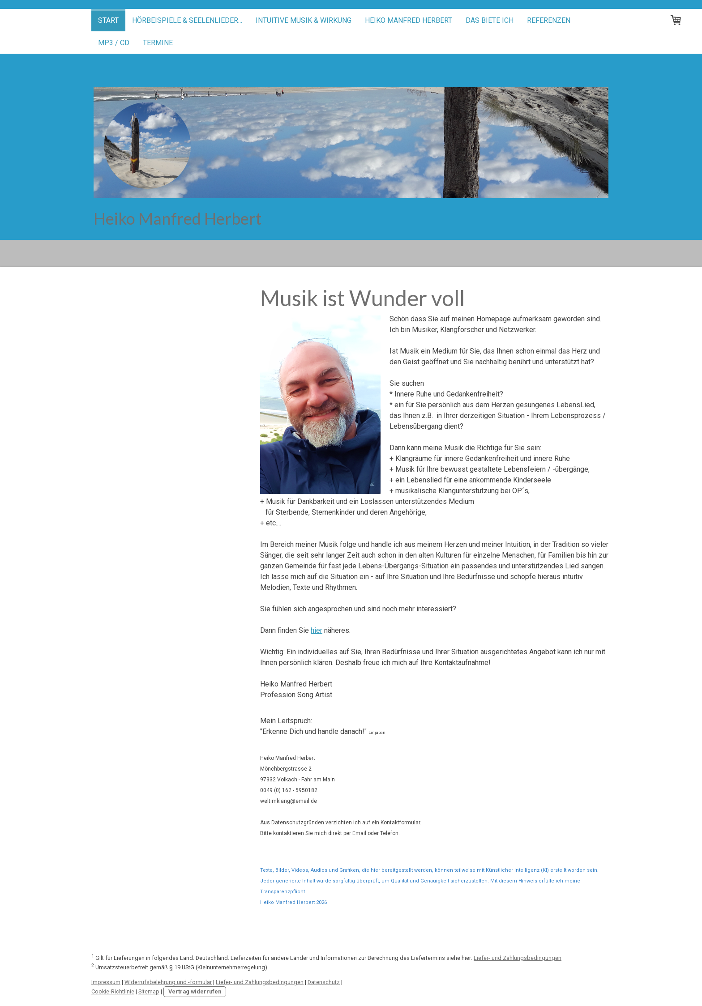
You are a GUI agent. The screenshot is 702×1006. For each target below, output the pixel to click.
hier (316, 630)
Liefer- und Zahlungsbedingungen (517, 958)
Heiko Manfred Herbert (408, 20)
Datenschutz (324, 982)
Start (108, 20)
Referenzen (548, 20)
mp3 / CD (113, 42)
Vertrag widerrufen (194, 991)
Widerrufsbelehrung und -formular (168, 982)
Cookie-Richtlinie (112, 991)
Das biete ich (490, 20)
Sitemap (148, 991)
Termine (158, 42)
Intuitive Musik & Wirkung (303, 20)
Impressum (105, 982)
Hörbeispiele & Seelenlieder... (187, 20)
